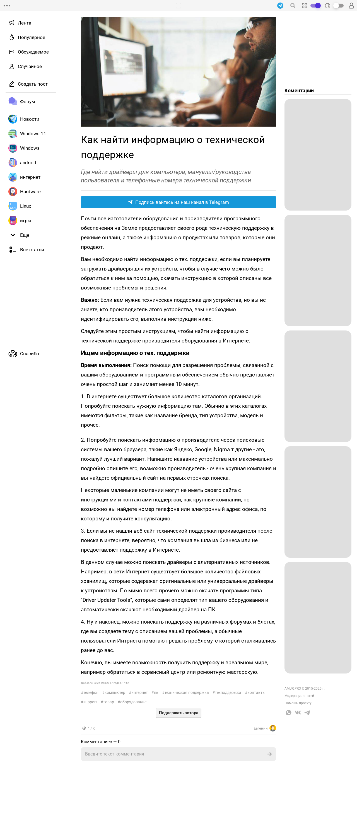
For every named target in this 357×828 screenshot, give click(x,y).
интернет (139, 692)
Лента (24, 23)
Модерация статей (299, 696)
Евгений (265, 728)
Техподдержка (228, 692)
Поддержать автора (178, 712)
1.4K (91, 728)
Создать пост (33, 84)
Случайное (30, 66)
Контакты (256, 692)
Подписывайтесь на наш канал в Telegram (178, 202)
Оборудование (133, 702)
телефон (90, 692)
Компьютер (115, 692)
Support (90, 702)
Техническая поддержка (187, 692)
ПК (156, 692)
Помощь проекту (298, 703)
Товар (108, 702)
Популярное (31, 37)
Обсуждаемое (33, 52)
